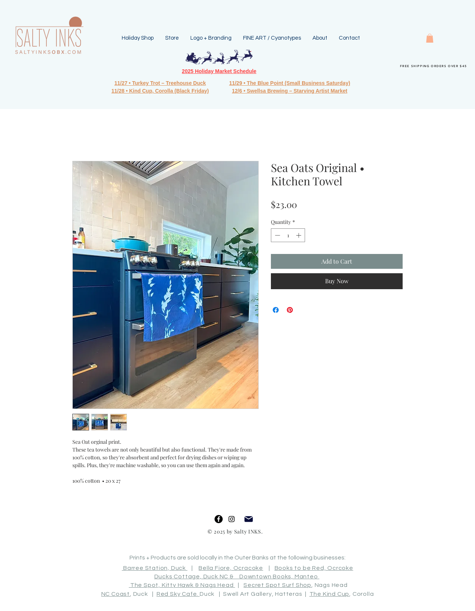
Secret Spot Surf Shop (277, 585)
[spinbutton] (288, 235)
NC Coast (115, 594)
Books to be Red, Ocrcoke (314, 568)
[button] (429, 38)
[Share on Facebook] (275, 310)
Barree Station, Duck (154, 568)
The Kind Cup (329, 594)
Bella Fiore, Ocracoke (231, 568)
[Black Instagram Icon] (231, 519)
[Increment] (299, 235)
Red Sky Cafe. (178, 594)
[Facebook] (218, 519)
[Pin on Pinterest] (289, 310)
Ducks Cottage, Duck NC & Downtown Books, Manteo (237, 576)
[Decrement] (276, 235)
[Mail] (248, 519)
